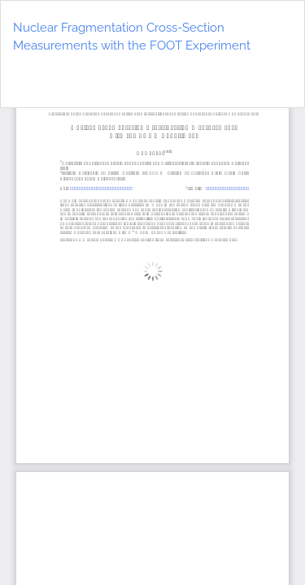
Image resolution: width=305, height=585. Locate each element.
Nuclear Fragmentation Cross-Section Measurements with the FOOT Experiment (132, 37)
